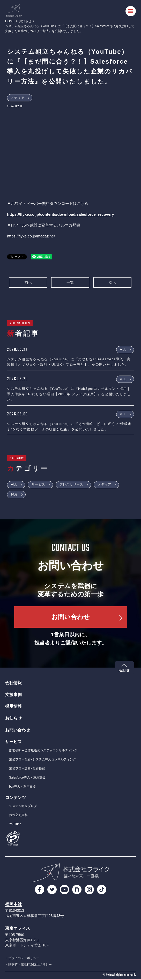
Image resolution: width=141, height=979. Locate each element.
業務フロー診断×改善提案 (27, 768)
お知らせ (25, 21)
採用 (14, 494)
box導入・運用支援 (22, 786)
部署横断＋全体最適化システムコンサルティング (43, 750)
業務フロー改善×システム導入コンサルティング (42, 759)
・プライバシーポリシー (22, 958)
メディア (18, 98)
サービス (38, 484)
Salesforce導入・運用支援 (27, 777)
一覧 (70, 282)
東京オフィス (17, 928)
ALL (123, 349)
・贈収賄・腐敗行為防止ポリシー (28, 964)
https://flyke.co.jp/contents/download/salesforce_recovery (60, 214)
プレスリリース (71, 484)
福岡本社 (13, 904)
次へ (112, 282)
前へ (28, 282)
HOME (9, 21)
